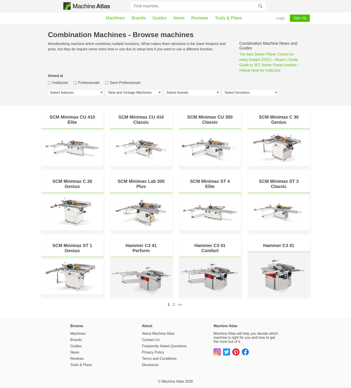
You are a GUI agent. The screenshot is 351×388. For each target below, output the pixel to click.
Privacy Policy (153, 352)
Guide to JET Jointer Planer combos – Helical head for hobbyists (269, 67)
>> (180, 305)
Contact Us (151, 340)
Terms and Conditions (159, 358)
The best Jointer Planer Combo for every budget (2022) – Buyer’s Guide (268, 57)
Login (280, 18)
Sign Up (299, 18)
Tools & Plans (228, 17)
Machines (115, 17)
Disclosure (150, 365)
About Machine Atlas (158, 333)
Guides (159, 17)
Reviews (199, 17)
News (178, 17)
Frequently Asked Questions (164, 346)
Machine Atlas (173, 381)
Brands (138, 17)
